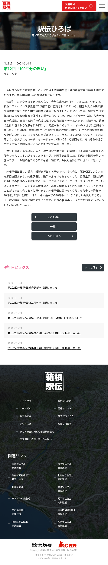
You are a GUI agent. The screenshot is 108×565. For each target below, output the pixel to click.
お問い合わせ (64, 423)
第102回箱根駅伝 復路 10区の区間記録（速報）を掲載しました (45, 318)
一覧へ (54, 226)
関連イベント (64, 408)
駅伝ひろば (25, 423)
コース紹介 (25, 408)
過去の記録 (25, 416)
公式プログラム (66, 416)
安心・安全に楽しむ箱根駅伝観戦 (37, 431)
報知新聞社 (17, 486)
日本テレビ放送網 (21, 498)
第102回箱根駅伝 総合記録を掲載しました (32, 287)
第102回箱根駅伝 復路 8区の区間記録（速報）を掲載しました (44, 348)
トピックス (25, 400)
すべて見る (91, 267)
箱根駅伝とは (64, 400)
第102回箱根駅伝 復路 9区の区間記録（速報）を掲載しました (44, 333)
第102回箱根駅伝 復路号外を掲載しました (32, 302)
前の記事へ (54, 217)
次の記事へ (54, 236)
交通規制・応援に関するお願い (76, 6)
